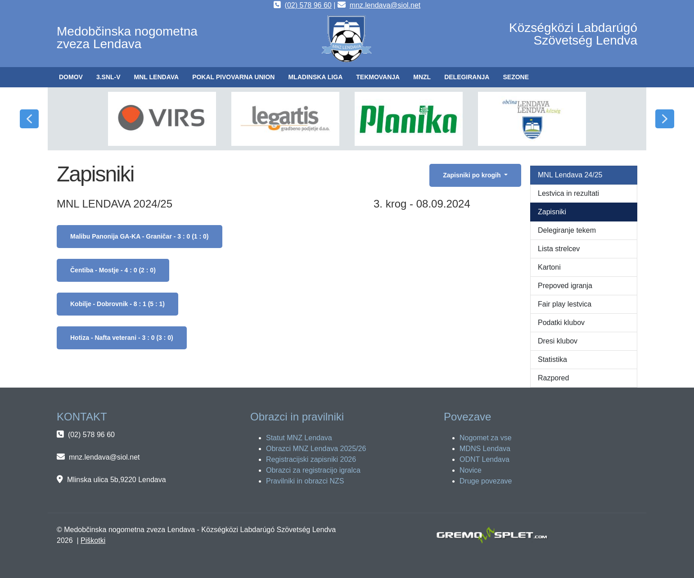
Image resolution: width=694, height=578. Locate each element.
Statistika (552, 359)
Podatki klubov (561, 322)
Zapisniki (552, 212)
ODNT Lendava (484, 459)
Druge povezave (486, 481)
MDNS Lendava (485, 448)
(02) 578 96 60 (308, 5)
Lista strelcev (559, 249)
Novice (471, 470)
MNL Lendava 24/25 (570, 175)
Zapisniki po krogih (472, 175)
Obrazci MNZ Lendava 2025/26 (316, 448)
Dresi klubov (557, 341)
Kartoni (549, 267)
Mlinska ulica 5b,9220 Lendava (116, 479)
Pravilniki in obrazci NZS (305, 481)
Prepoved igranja (565, 285)
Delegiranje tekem (567, 230)
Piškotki (93, 540)
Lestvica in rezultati (568, 193)
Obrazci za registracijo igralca (313, 470)
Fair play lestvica (564, 304)
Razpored (553, 378)
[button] (108, 77)
